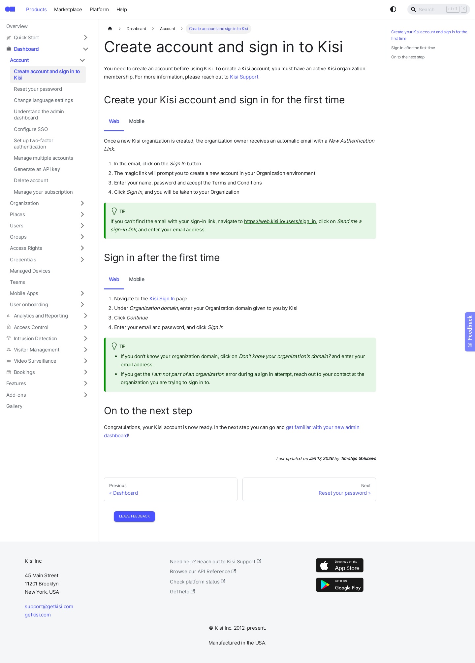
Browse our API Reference (203, 571)
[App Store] (339, 572)
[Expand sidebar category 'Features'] (85, 383)
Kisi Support (244, 77)
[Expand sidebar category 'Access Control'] (85, 327)
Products (36, 9)
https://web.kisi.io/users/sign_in (280, 221)
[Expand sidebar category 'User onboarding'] (82, 305)
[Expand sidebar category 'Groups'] (82, 237)
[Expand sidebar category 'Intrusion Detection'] (85, 338)
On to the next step (408, 56)
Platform (99, 9)
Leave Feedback (134, 516)
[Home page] (110, 29)
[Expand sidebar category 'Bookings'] (85, 372)
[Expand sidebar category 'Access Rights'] (82, 248)
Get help (182, 591)
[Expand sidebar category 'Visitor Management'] (85, 349)
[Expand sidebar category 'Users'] (82, 225)
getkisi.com (37, 615)
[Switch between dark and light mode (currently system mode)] (393, 9)
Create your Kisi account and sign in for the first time (429, 35)
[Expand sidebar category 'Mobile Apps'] (82, 293)
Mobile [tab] (136, 121)
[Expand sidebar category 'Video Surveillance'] (85, 361)
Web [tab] (114, 121)
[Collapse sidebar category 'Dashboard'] (85, 49)
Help (121, 9)
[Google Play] (339, 591)
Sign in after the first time (413, 47)
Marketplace (68, 9)
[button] (47, 38)
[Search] (438, 9)
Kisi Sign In (162, 298)
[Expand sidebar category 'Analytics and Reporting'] (85, 316)
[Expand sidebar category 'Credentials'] (82, 259)
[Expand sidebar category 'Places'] (82, 214)
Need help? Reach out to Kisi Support (215, 561)
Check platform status (197, 582)
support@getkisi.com (49, 606)
